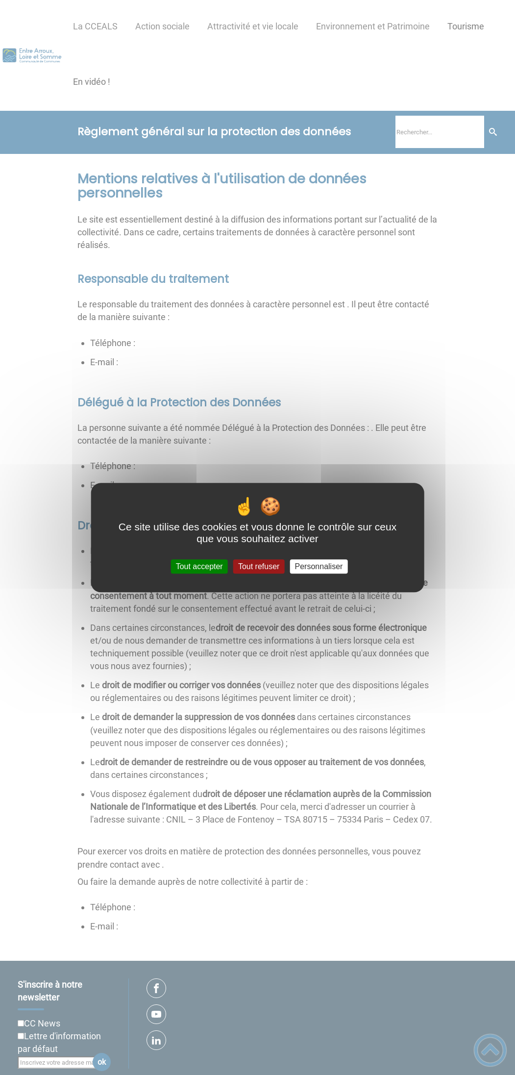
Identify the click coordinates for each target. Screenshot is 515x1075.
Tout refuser (258, 566)
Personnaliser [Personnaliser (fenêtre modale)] (319, 566)
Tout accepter (199, 566)
